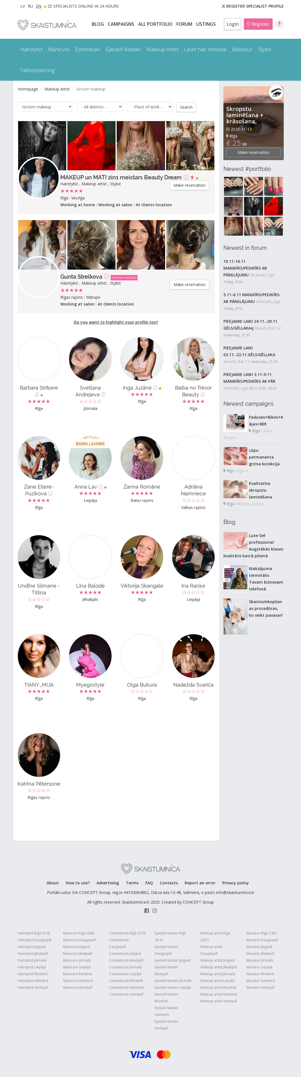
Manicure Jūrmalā (77, 960)
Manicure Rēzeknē (77, 973)
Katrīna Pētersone (39, 783)
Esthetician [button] (87, 49)
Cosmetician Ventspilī (126, 994)
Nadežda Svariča (193, 684)
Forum (184, 24)
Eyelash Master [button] (123, 49)
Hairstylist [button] (31, 49)
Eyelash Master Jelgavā (173, 960)
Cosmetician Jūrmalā (125, 966)
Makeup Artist (57, 89)
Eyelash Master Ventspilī (166, 1024)
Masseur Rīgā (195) (261, 932)
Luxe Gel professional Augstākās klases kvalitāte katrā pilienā (253, 545)
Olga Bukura (142, 684)
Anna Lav (90, 486)
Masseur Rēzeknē (260, 973)
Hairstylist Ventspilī (33, 987)
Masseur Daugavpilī (262, 939)
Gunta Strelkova (81, 276)
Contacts (169, 882)
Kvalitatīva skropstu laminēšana (260, 490)
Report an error (200, 882)
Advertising (108, 882)
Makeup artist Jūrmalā (217, 973)
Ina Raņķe (193, 585)
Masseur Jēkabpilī (260, 953)
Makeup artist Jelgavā (217, 960)
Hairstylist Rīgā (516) (34, 932)
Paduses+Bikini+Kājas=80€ (266, 420)
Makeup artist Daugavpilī (211, 950)
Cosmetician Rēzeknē (126, 980)
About (53, 882)
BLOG (98, 24)
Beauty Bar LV (268, 328)
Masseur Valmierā (260, 980)
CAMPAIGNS (121, 24)
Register (258, 24)
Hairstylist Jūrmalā (32, 960)
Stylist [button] (264, 49)
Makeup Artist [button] (162, 49)
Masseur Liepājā (259, 966)
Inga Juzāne (142, 387)
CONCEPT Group (198, 901)
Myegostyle (90, 684)
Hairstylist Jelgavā (32, 946)
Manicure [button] (59, 49)
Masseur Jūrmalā (259, 960)
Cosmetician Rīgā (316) (127, 932)
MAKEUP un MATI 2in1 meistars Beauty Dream (121, 177)
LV (22, 6)
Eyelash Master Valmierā (166, 1011)
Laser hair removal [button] (205, 49)
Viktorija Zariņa (249, 503)
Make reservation (190, 185)
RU (30, 6)
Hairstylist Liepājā (32, 966)
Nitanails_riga (262, 275)
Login (233, 24)
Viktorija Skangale (142, 585)
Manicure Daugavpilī (79, 939)
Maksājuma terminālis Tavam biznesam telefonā (266, 579)
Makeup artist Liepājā (217, 980)
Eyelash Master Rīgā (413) (170, 936)
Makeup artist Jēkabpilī (218, 966)
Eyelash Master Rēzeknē (166, 997)
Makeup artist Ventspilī (218, 1000)
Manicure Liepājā (76, 966)
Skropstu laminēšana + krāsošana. (244, 115)
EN (38, 6)
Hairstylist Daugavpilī (34, 939)
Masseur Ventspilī (260, 987)
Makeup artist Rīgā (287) (215, 936)
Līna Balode (90, 585)
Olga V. (242, 470)
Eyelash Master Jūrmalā (173, 980)
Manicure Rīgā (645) (78, 932)
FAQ (149, 882)
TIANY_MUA (39, 684)
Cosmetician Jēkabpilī (126, 960)
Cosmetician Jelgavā (125, 953)
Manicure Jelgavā (76, 946)
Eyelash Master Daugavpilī (166, 950)
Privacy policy (235, 882)
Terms (132, 882)
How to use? (78, 882)
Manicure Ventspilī (77, 987)
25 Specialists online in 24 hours (83, 6)
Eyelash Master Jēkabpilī (166, 970)
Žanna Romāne (141, 486)
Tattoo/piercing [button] (37, 70)
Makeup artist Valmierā (218, 994)
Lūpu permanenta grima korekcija (264, 457)
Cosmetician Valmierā (126, 987)
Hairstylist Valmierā (33, 980)
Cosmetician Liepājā (125, 973)
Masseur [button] (242, 49)
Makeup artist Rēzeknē (218, 987)
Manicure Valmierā (78, 980)
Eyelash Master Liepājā (173, 987)
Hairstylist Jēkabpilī (33, 953)
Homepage (28, 89)
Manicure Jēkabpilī (77, 953)
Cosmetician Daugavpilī (119, 943)
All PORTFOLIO (156, 24)
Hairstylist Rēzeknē (33, 973)
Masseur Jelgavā (259, 946)
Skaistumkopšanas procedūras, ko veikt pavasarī (266, 608)
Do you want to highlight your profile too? (116, 321)
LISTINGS (206, 24)
